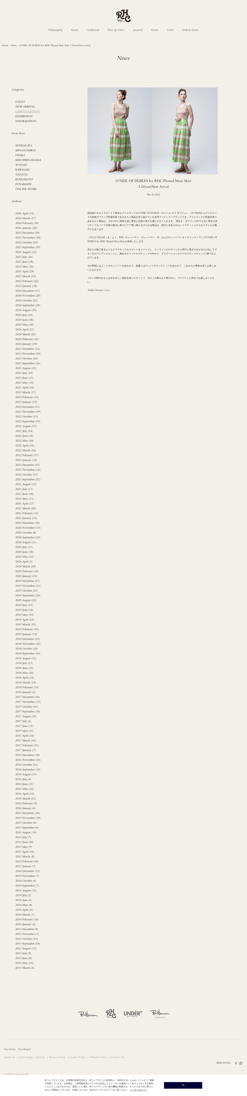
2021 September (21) (27, 479)
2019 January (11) (26, 634)
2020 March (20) (25, 566)
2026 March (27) (25, 218)
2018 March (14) (25, 682)
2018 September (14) (27, 653)
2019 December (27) (27, 581)
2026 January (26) (26, 228)
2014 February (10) (27, 919)
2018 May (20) (24, 673)
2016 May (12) (24, 789)
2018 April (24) (24, 677)
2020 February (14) (27, 571)
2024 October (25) (26, 300)
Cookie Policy (78, 1057)
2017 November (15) (28, 702)
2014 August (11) (25, 890)
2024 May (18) (24, 324)
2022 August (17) (25, 426)
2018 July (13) (24, 663)
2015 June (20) (24, 842)
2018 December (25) (27, 639)
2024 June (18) (24, 320)
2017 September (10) (27, 711)
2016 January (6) (25, 808)
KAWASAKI (22, 169)
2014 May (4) (23, 905)
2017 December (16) (27, 697)
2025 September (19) (27, 247)
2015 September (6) (27, 827)
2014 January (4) (25, 924)
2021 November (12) (28, 469)
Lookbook (93, 30)
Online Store (190, 30)
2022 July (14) (24, 431)
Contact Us (117, 1057)
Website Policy (98, 1057)
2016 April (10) (24, 794)
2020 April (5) (24, 561)
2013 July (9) (23, 953)
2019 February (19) (27, 629)
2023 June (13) (24, 378)
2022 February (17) (27, 455)
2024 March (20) (25, 334)
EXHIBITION (24, 116)
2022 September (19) (27, 421)
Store (154, 30)
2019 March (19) (25, 624)
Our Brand (24, 1049)
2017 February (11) (27, 745)
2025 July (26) (24, 257)
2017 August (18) (25, 716)
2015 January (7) (25, 866)
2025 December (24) (27, 233)
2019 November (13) (28, 586)
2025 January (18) (26, 286)
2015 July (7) (23, 837)
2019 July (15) (24, 605)
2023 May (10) (24, 382)
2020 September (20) (27, 537)
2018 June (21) (24, 668)
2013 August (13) (25, 948)
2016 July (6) (23, 779)
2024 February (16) (27, 339)
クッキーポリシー (138, 1090)
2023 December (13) (27, 349)
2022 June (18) (24, 436)
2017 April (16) (24, 735)
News (74, 30)
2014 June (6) (23, 900)
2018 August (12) (25, 658)
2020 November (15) (28, 528)
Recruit (41, 1057)
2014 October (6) (25, 881)
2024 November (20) (28, 295)
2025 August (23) (25, 252)
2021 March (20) (25, 508)
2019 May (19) (24, 615)
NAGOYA (21, 174)
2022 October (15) (26, 416)
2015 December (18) (27, 813)
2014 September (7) (27, 885)
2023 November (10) (28, 353)
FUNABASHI (23, 184)
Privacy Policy (57, 1057)
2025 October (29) (26, 242)
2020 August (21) (25, 542)
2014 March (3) (24, 914)
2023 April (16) (24, 387)
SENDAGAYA (23, 145)
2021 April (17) (24, 503)
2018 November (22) (28, 644)
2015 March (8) (24, 856)
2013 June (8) (23, 958)
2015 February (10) (27, 861)
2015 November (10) (28, 818)
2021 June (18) (24, 494)
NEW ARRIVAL (25, 106)
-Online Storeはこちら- (99, 290)
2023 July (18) (24, 373)
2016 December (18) (27, 755)
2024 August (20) (25, 310)
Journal (138, 30)
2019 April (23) (24, 619)
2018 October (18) (26, 648)
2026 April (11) (24, 213)
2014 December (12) (27, 871)
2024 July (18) (24, 315)
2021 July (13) (24, 489)
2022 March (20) (25, 450)
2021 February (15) (27, 513)
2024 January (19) (26, 344)
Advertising (26, 1057)
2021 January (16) (26, 518)
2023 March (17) (25, 392)
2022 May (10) (24, 440)
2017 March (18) (25, 740)
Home (5, 45)
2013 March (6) (24, 968)
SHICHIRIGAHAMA (28, 160)
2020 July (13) (24, 547)
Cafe (170, 30)
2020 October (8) (25, 532)
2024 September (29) (27, 305)
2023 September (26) (27, 363)
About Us (10, 1057)
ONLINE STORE (26, 189)
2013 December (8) (26, 929)
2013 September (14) (27, 943)
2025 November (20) (28, 237)
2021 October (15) (26, 474)
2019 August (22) (25, 600)
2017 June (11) (24, 726)
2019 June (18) (24, 610)
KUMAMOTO (24, 179)
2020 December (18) (27, 523)
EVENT (20, 102)
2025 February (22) (27, 281)
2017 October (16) (26, 706)
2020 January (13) (26, 576)
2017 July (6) (23, 721)
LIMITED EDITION (27, 111)
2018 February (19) (27, 687)
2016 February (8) (26, 803)
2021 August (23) (25, 484)
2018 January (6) (25, 692)
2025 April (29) (24, 271)
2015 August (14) (25, 832)
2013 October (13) (26, 939)
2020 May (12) (24, 557)
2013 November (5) (27, 934)
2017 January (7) (25, 750)
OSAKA (20, 155)
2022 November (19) (28, 411)
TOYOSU (21, 165)
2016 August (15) (25, 774)
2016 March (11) (25, 798)
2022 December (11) (27, 407)
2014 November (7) (27, 876)
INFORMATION (25, 121)
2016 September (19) (27, 769)
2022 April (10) (24, 445)
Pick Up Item (116, 30)
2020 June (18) (24, 552)
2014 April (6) (24, 910)
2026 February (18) (27, 223)
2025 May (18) (24, 266)
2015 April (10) (24, 852)
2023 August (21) (25, 368)
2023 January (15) (26, 402)
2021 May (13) (24, 499)
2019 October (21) (26, 590)
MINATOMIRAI (25, 150)
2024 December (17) (27, 291)
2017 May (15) (24, 731)
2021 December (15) (27, 465)
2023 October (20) (26, 358)
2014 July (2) (23, 895)
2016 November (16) (28, 760)
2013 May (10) (24, 963)
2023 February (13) (27, 397)
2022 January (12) (26, 460)
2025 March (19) (25, 276)
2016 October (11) (26, 764)
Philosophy (55, 30)
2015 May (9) (23, 847)
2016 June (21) (24, 784)
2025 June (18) (24, 262)
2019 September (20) (27, 595)
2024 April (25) (24, 329)
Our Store (9, 1049)
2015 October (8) (25, 823)
